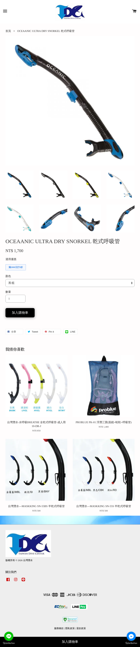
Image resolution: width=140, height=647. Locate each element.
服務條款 (59, 628)
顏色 (8, 276)
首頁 (8, 31)
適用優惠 (10, 259)
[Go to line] (8, 636)
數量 (8, 291)
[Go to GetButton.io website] (9, 643)
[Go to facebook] (131, 636)
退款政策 (81, 628)
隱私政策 (70, 628)
